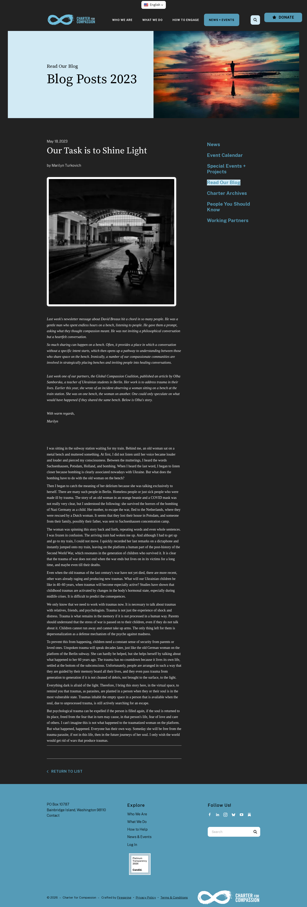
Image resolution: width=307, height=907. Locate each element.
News (213, 144)
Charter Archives (227, 193)
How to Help (137, 829)
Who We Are (122, 20)
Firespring (124, 897)
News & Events (139, 837)
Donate (283, 17)
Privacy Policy (146, 897)
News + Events (221, 20)
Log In (132, 845)
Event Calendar (225, 155)
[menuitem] (122, 20)
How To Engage (185, 20)
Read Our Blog (223, 182)
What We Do (152, 20)
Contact (53, 815)
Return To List (66, 771)
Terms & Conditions (174, 897)
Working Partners (227, 220)
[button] (153, 5)
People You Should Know (228, 207)
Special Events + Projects (226, 169)
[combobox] (229, 832)
